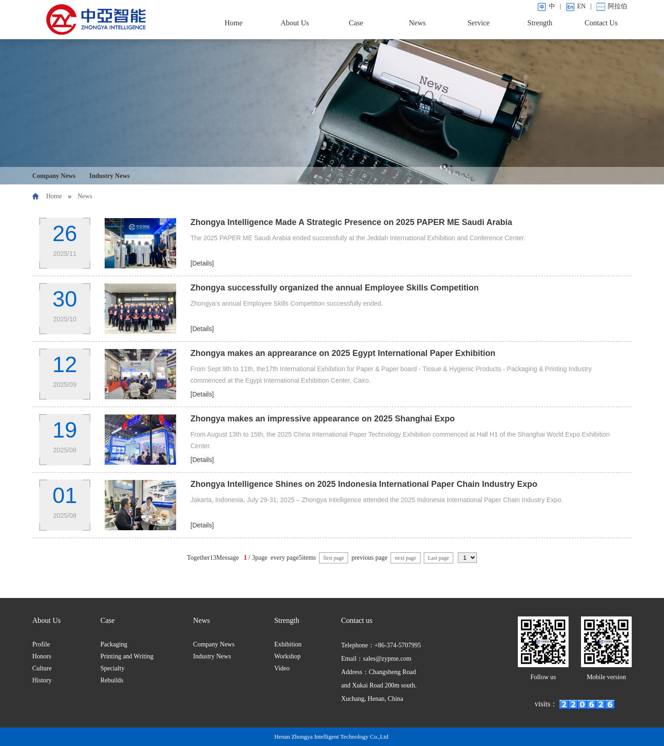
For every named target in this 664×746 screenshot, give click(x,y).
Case (356, 23)
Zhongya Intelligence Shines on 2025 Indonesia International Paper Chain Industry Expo (363, 484)
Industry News (109, 175)
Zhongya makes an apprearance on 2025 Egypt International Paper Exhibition (342, 353)
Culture (42, 668)
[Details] (202, 263)
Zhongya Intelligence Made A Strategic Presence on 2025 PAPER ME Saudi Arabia (351, 222)
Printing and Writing (127, 656)
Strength (540, 23)
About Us (294, 23)
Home (234, 23)
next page (405, 558)
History (42, 680)
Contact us (357, 620)
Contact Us (601, 23)
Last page (438, 558)
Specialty (113, 668)
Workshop (287, 656)
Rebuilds (112, 680)
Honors (41, 656)
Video (282, 668)
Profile (41, 644)
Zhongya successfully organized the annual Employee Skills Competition (334, 287)
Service (479, 23)
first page (333, 558)
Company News (54, 175)
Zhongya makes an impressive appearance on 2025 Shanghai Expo (322, 418)
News (417, 23)
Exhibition (288, 644)
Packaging (114, 644)
